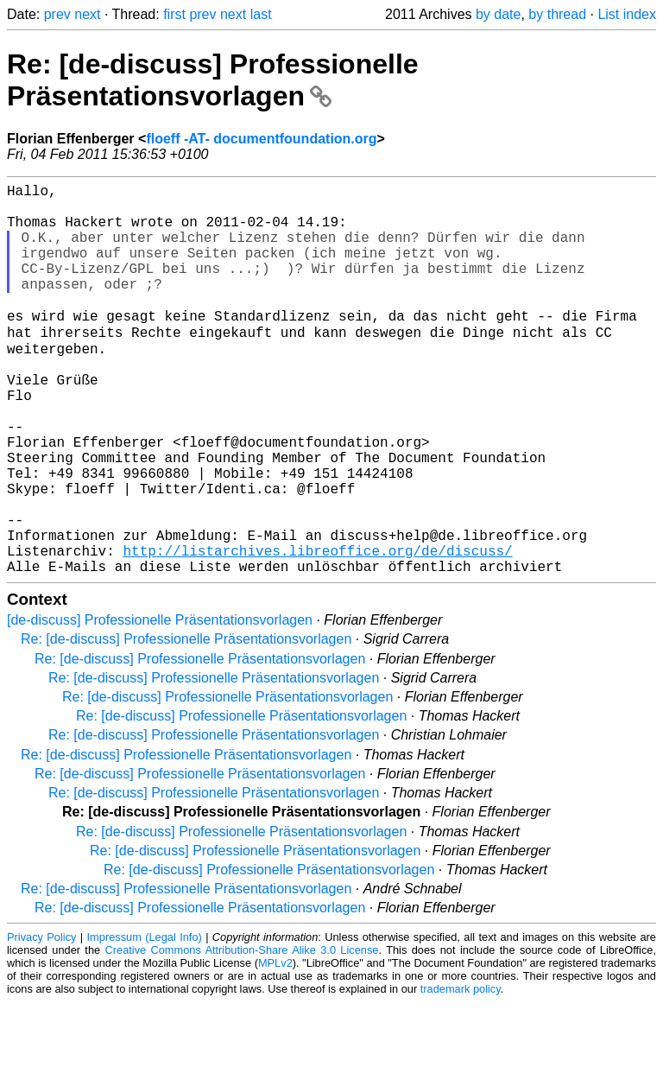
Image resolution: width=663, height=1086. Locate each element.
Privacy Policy (41, 1020)
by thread (557, 14)
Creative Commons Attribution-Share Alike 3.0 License (242, 1033)
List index (626, 14)
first (174, 14)
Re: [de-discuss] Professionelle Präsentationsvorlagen (213, 79)
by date (498, 14)
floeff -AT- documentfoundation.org (261, 138)
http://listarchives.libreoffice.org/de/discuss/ (317, 630)
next (87, 14)
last (261, 14)
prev (57, 14)
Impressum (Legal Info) (144, 1020)
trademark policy (460, 1072)
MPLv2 (275, 1046)
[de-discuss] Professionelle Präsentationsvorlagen (160, 703)
